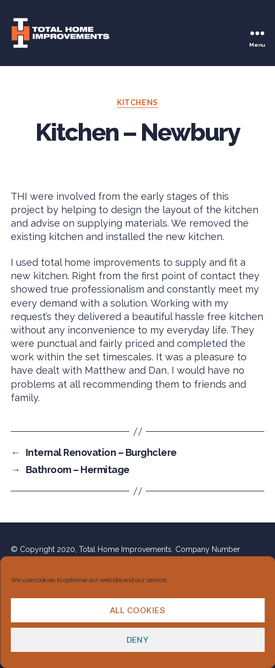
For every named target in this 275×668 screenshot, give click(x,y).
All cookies (138, 610)
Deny (138, 640)
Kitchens (137, 102)
